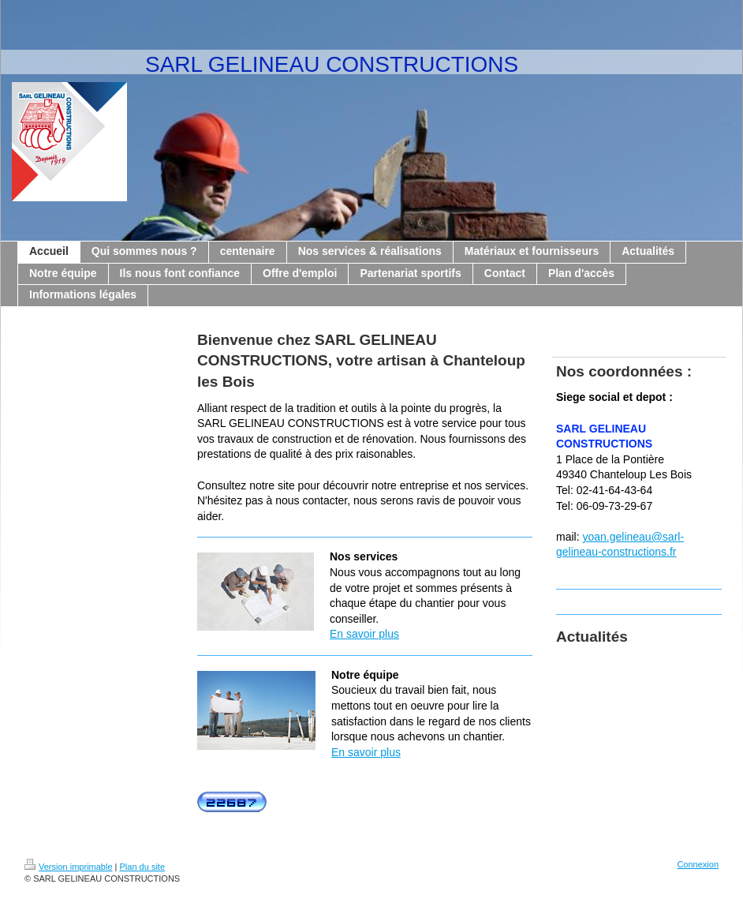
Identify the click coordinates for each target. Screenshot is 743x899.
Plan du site (142, 866)
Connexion (698, 864)
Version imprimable (68, 866)
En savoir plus (364, 633)
